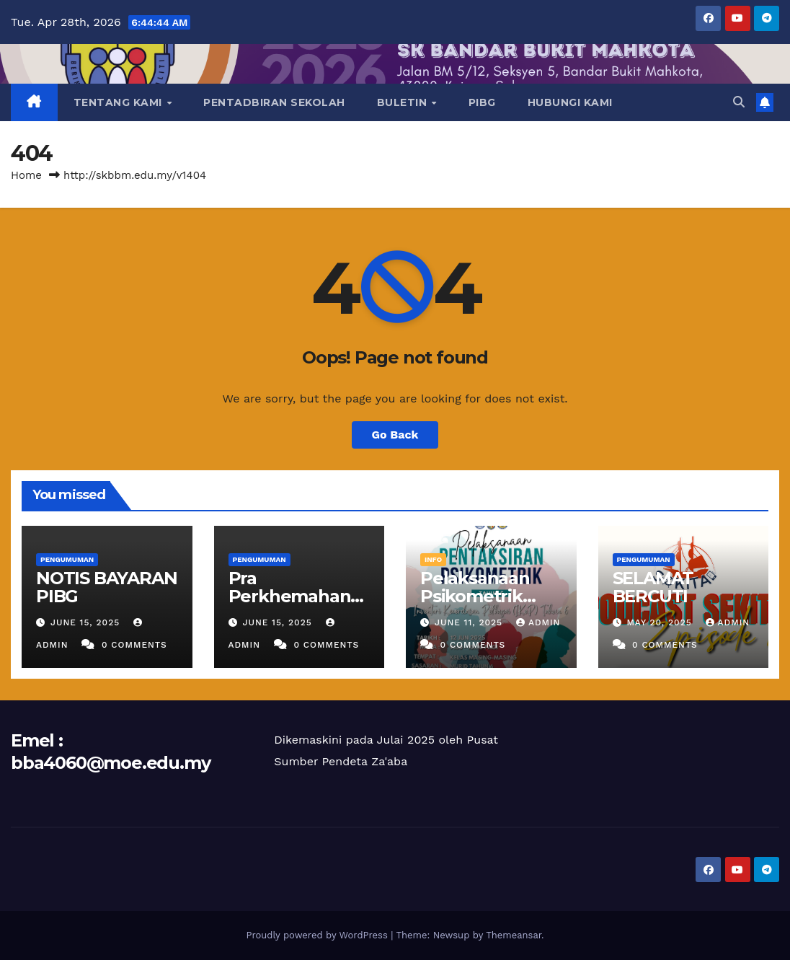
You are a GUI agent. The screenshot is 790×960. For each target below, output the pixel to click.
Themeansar (513, 935)
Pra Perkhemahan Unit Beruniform (297, 596)
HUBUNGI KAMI (570, 102)
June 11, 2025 (470, 622)
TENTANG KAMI (120, 102)
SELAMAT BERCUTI (653, 587)
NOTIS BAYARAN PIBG (106, 587)
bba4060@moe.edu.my (110, 762)
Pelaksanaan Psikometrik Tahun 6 (475, 596)
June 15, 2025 (86, 622)
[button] (739, 102)
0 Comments (134, 645)
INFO (433, 559)
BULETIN (403, 102)
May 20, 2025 (660, 622)
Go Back (395, 434)
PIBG (482, 102)
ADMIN (538, 622)
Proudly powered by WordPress (318, 935)
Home (26, 175)
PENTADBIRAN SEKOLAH (274, 102)
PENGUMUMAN (67, 559)
